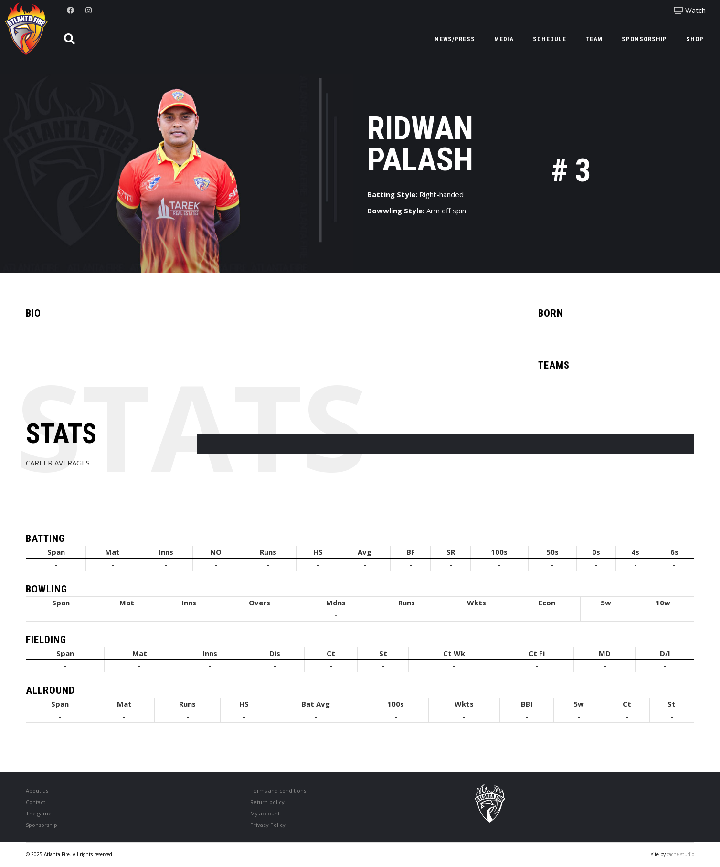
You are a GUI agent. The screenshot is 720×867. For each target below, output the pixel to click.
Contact (35, 801)
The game (39, 813)
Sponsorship (41, 824)
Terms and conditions (278, 790)
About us (37, 790)
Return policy (267, 801)
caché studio (680, 854)
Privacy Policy (268, 824)
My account (265, 813)
